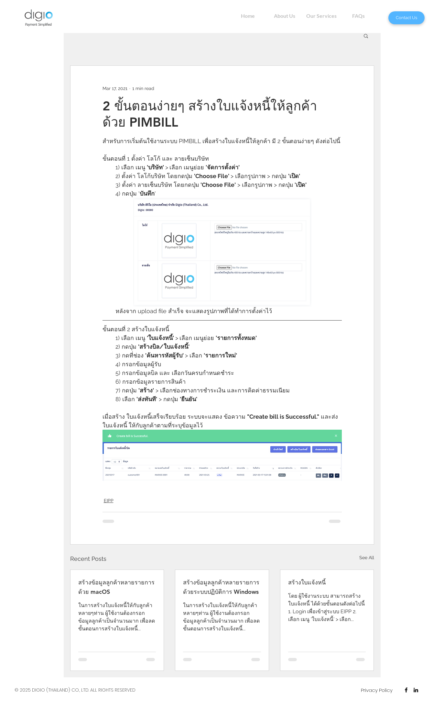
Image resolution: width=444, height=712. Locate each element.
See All (366, 557)
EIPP (109, 500)
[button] (366, 35)
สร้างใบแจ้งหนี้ (307, 582)
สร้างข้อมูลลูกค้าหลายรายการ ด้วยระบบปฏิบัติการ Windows (221, 587)
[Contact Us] (406, 17)
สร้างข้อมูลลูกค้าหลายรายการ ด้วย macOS (116, 587)
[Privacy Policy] (376, 690)
